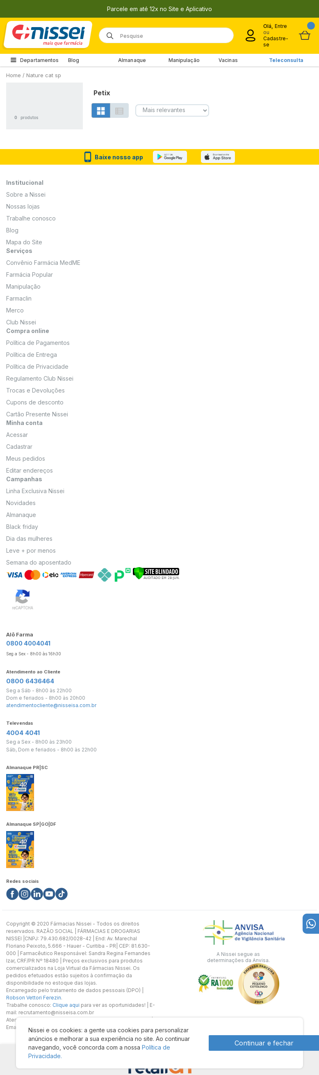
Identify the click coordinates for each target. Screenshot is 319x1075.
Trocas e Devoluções (35, 390)
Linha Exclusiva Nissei (35, 490)
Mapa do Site (24, 242)
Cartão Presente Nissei (37, 414)
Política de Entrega (31, 354)
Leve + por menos (31, 550)
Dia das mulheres (29, 538)
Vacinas (228, 60)
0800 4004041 (28, 643)
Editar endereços (29, 470)
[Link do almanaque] (20, 790)
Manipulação (184, 60)
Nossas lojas (23, 206)
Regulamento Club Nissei (39, 378)
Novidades (21, 502)
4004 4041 (23, 733)
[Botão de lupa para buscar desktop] (107, 33)
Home (13, 75)
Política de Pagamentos (38, 342)
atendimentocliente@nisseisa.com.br (51, 705)
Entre (281, 26)
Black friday (22, 526)
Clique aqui (66, 1005)
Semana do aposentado (38, 562)
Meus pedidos (25, 458)
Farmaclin (19, 298)
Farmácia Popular (29, 274)
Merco (15, 310)
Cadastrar (19, 446)
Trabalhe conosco (31, 218)
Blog (73, 60)
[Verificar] (156, 572)
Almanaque (132, 60)
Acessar (17, 434)
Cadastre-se (275, 41)
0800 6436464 (30, 681)
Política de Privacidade (37, 366)
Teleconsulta (286, 60)
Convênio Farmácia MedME (43, 262)
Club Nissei (21, 322)
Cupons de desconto (35, 402)
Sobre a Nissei (26, 194)
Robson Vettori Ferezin (33, 998)
